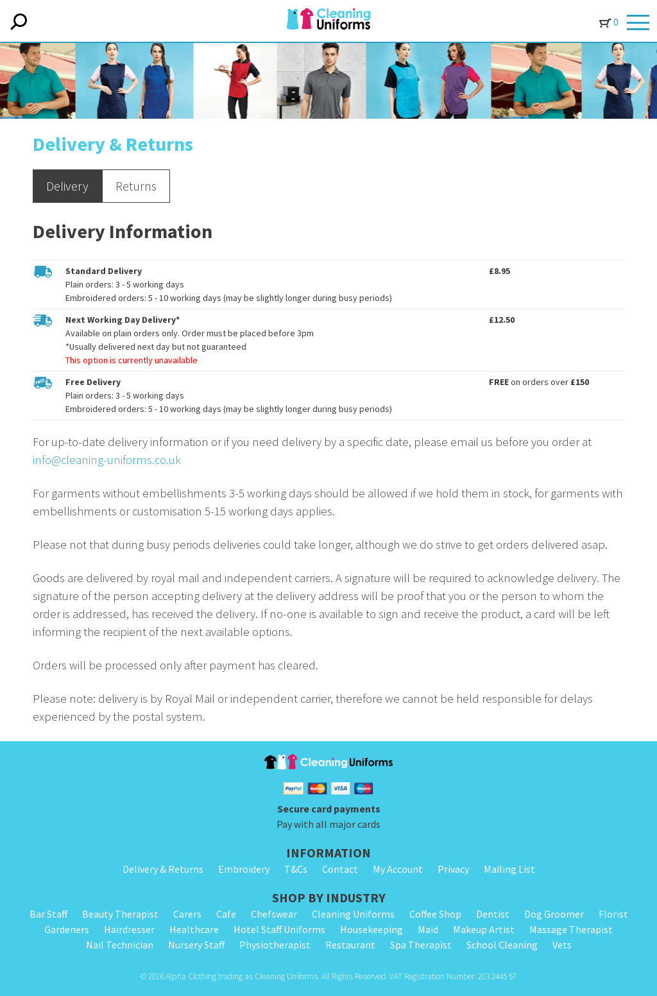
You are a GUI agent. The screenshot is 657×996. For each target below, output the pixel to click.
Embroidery (243, 869)
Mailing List (509, 869)
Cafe (226, 913)
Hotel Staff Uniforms (279, 929)
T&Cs (295, 869)
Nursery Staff (196, 944)
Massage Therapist (571, 929)
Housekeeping (371, 929)
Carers (187, 913)
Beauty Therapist (120, 913)
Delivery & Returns (163, 869)
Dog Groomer (554, 913)
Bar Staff (48, 913)
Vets (562, 944)
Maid (428, 929)
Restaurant (350, 944)
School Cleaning (502, 944)
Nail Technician (119, 944)
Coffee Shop (435, 913)
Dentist (492, 913)
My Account (398, 869)
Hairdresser (129, 929)
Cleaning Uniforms (353, 913)
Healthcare (194, 929)
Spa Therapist (421, 944)
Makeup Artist (484, 929)
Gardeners (66, 929)
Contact (340, 869)
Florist (613, 913)
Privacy (453, 869)
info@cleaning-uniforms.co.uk (107, 459)
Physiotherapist (275, 944)
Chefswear (274, 913)
